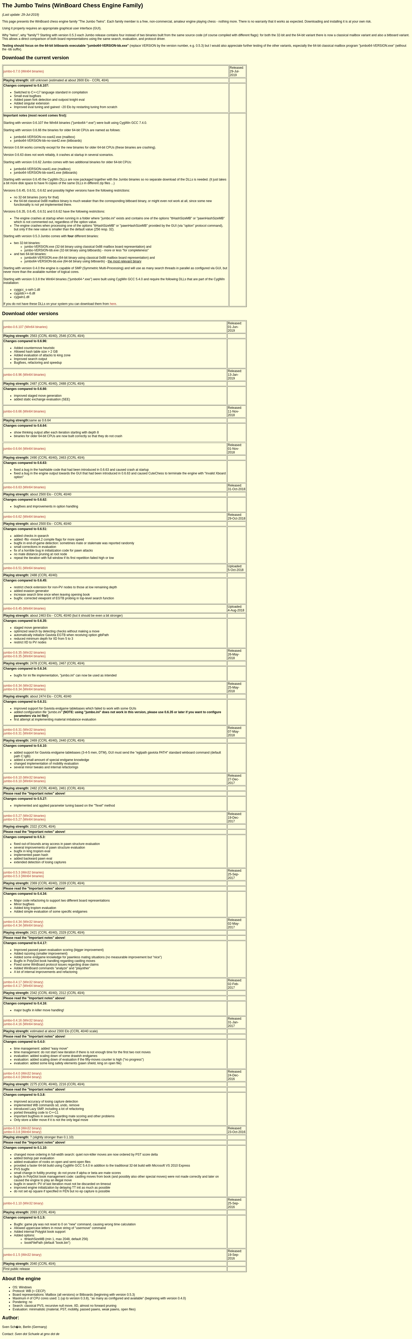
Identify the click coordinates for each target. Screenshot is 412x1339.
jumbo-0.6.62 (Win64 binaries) (24, 516)
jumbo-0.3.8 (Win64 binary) (22, 1132)
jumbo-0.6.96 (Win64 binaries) (24, 375)
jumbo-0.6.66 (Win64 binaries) (24, 411)
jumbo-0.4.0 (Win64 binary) (22, 1077)
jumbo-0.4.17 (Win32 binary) (23, 982)
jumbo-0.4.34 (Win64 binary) (23, 925)
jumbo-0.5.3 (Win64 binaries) (23, 876)
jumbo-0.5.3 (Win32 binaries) (23, 872)
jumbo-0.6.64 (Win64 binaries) (24, 449)
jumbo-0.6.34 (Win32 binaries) (24, 685)
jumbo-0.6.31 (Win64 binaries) (24, 733)
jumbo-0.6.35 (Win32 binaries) (24, 652)
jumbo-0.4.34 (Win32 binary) (23, 922)
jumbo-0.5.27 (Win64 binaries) (24, 819)
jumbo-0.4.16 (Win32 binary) (23, 1020)
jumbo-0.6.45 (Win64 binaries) (24, 608)
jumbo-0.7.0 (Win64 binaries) (23, 71)
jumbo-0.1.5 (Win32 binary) (22, 1255)
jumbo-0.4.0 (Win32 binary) (22, 1073)
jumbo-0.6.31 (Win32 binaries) (24, 730)
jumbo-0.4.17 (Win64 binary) (23, 986)
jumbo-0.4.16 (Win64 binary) (23, 1024)
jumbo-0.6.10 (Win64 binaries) (24, 781)
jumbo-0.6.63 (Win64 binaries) (24, 487)
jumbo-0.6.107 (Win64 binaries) (25, 327)
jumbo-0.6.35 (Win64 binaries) (24, 656)
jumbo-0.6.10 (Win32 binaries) (24, 777)
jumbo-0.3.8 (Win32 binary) (22, 1128)
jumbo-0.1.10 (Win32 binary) (23, 1203)
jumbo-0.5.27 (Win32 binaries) (24, 816)
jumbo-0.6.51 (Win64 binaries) (24, 568)
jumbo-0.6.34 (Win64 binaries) (24, 689)
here (113, 304)
